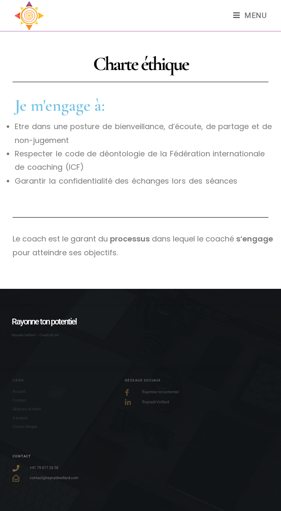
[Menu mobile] (250, 15)
